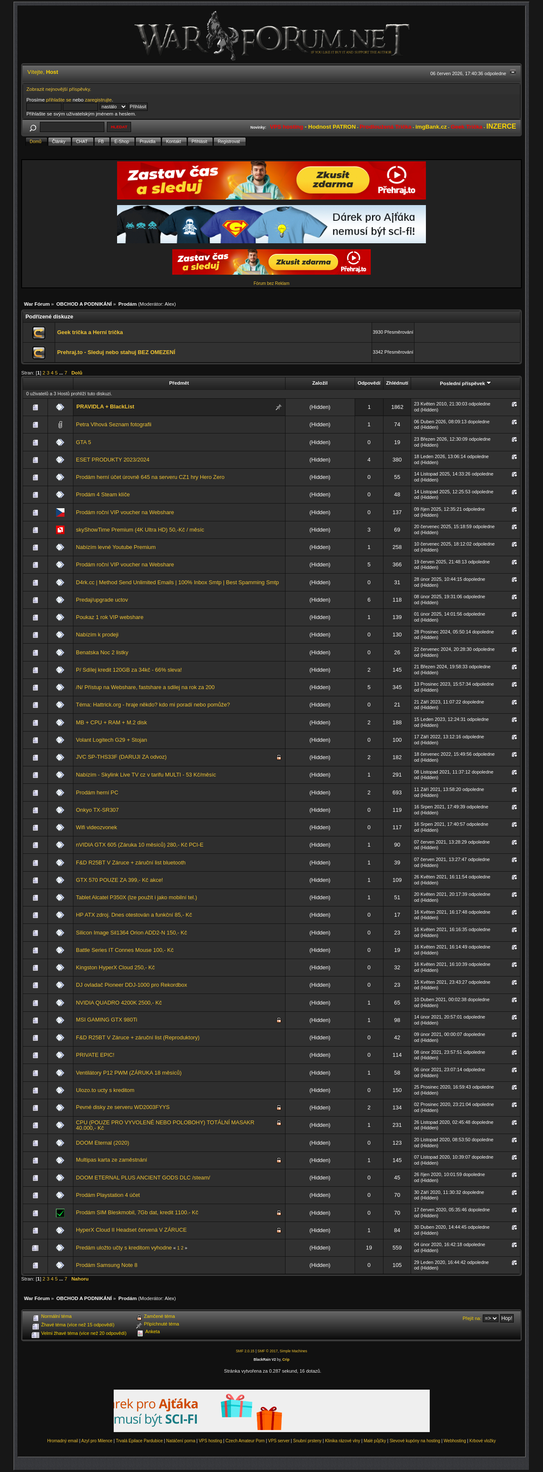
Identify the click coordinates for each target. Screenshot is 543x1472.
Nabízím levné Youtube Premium (116, 547)
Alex (169, 304)
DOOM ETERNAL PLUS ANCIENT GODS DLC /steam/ (143, 1177)
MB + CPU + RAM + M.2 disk (111, 722)
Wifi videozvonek (96, 827)
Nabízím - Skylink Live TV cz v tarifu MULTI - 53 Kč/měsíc (146, 774)
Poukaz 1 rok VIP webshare (109, 617)
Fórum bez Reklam (271, 283)
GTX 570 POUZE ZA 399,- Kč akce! (119, 880)
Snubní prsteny (307, 1440)
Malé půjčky (375, 1440)
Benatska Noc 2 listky (102, 652)
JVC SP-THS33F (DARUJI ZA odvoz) (121, 757)
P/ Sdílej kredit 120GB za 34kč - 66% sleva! (129, 670)
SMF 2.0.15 (245, 1351)
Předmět (179, 383)
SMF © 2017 (268, 1351)
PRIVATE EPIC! (95, 1055)
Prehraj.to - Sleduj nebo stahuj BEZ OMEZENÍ (116, 352)
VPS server (279, 1440)
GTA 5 (83, 442)
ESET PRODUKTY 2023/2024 (112, 459)
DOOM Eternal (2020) (102, 1143)
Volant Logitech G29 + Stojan (111, 740)
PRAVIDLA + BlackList (105, 406)
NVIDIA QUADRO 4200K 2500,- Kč (119, 1002)
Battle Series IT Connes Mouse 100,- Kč (125, 950)
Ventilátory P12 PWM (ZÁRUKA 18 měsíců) (129, 1073)
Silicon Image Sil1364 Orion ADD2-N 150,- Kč (131, 932)
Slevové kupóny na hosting (414, 1440)
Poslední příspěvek (465, 383)
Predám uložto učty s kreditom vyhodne (124, 1247)
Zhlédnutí (397, 383)
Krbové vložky (483, 1440)
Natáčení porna (180, 1440)
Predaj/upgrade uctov (102, 600)
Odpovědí (369, 383)
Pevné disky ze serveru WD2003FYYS (123, 1107)
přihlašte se (58, 99)
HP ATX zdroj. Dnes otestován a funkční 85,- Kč (134, 915)
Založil (319, 383)
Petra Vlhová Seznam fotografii (113, 424)
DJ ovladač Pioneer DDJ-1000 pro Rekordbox (131, 985)
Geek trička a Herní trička (90, 332)
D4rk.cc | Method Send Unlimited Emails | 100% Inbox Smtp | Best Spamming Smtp (177, 582)
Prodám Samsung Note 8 (106, 1265)
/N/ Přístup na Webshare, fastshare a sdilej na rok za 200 (145, 687)
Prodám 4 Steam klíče (103, 494)
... (61, 372)
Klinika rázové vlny (342, 1440)
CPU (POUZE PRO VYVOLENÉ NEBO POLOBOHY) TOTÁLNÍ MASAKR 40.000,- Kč (165, 1125)
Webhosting (455, 1440)
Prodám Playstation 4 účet (108, 1195)
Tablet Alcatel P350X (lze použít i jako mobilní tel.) (136, 897)
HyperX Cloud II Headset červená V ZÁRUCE (131, 1230)
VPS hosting (210, 1440)
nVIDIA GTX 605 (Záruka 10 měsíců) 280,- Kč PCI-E (140, 845)
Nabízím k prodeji (97, 634)
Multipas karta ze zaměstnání (111, 1160)
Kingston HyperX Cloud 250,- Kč (115, 967)
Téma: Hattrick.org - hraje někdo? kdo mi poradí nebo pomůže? (153, 704)
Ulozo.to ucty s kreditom (105, 1090)
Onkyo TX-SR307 (97, 810)
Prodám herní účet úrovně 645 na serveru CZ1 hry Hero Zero (150, 477)
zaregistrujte (98, 99)
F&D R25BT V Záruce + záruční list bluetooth (130, 862)
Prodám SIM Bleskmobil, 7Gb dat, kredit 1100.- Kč (137, 1212)
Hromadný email (62, 1440)
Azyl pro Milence (96, 1440)
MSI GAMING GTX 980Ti (106, 1019)
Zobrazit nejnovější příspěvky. (58, 89)
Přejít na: (472, 1318)
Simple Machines (293, 1351)
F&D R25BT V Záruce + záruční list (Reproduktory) (137, 1037)
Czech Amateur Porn (245, 1440)
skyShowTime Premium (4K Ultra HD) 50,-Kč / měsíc (140, 529)
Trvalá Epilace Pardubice (139, 1440)
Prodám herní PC (97, 792)
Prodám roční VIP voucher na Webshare (125, 512)
